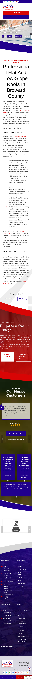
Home (20, 566)
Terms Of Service (23, 642)
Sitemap (20, 586)
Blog (19, 572)
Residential (7, 612)
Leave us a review (8, 677)
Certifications (22, 618)
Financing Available (8, 16)
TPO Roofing (22, 299)
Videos (20, 633)
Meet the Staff (22, 610)
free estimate (13, 279)
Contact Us (21, 583)
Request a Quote (7, 357)
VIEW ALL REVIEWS (16, 433)
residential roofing (21, 136)
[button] (28, 677)
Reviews (20, 580)
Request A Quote (24, 677)
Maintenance (6, 618)
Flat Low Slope (10, 299)
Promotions (21, 631)
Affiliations (21, 613)
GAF (19, 575)
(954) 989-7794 (16, 12)
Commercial (7, 615)
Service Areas (22, 569)
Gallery (20, 577)
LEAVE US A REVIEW (16, 439)
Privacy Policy (22, 639)
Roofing (5, 610)
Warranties (21, 636)
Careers (20, 616)
